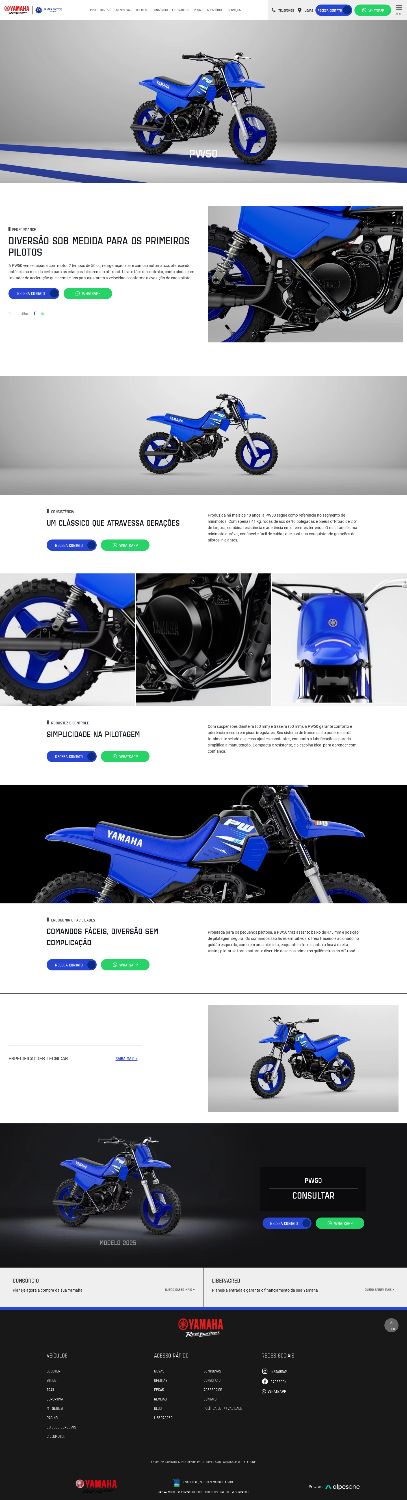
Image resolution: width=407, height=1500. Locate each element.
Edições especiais (61, 1426)
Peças (198, 9)
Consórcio (160, 9)
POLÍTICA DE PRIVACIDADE (223, 1407)
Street (52, 1379)
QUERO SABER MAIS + (180, 1289)
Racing (52, 1417)
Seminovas (123, 9)
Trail (51, 1389)
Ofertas (142, 9)
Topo (391, 1325)
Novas (159, 1370)
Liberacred (180, 9)
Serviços (234, 9)
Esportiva (55, 1398)
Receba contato (330, 10)
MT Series (55, 1407)
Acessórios (215, 9)
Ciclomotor (56, 1435)
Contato (210, 1398)
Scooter (53, 1370)
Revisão (160, 1398)
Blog (158, 1407)
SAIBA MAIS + (127, 1058)
